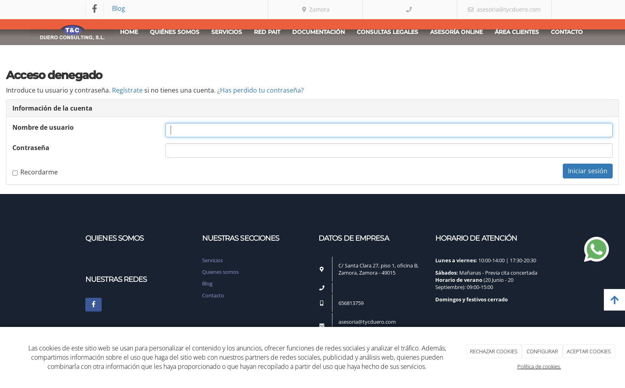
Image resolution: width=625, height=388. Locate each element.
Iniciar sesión (587, 170)
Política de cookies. (539, 366)
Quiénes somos (174, 32)
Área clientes (517, 32)
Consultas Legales (387, 32)
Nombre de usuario (43, 127)
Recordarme (35, 172)
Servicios (226, 32)
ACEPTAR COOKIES (589, 351)
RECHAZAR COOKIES (493, 351)
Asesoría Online (456, 32)
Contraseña (30, 147)
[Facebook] (94, 9)
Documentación (318, 32)
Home (129, 32)
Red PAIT (267, 32)
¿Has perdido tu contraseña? (260, 90)
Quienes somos (220, 271)
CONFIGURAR (542, 351)
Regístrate (127, 90)
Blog (118, 8)
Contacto (567, 32)
